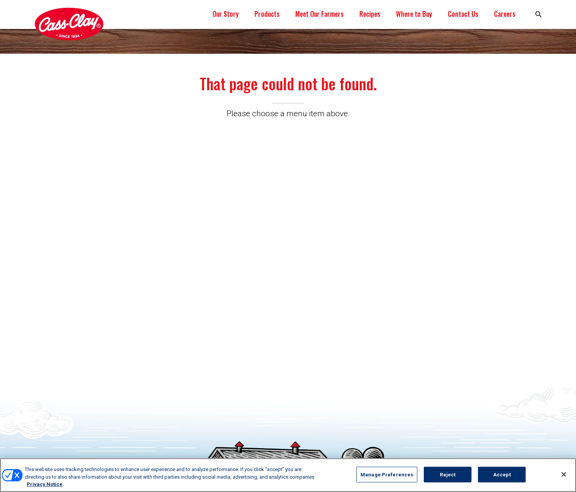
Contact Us (463, 14)
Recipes (369, 14)
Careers (504, 14)
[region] (288, 475)
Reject (447, 474)
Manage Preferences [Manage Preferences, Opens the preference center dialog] (386, 474)
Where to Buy (414, 14)
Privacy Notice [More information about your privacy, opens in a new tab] (45, 484)
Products (267, 14)
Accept (502, 474)
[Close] (563, 474)
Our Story (225, 14)
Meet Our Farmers (319, 14)
